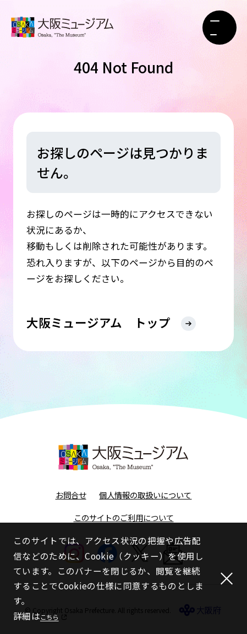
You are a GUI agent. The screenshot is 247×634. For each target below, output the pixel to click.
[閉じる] (224, 578)
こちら (53, 616)
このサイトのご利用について (124, 518)
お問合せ (71, 496)
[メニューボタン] (219, 27)
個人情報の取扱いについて (145, 496)
